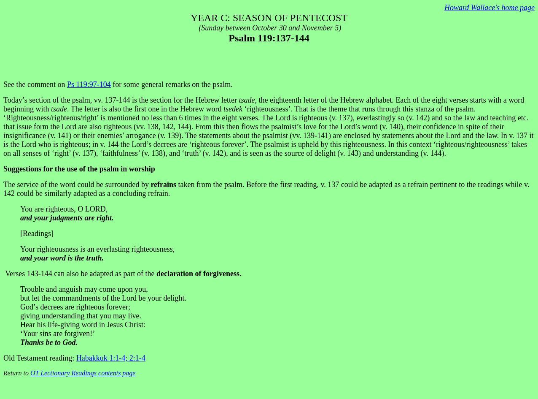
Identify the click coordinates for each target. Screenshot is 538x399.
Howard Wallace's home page (489, 7)
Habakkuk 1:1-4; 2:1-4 (110, 358)
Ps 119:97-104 (89, 84)
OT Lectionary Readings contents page (82, 373)
